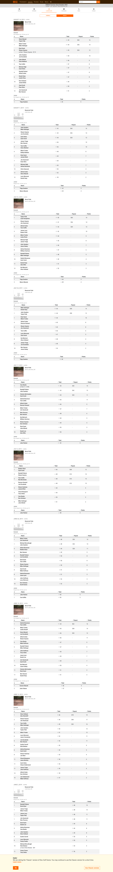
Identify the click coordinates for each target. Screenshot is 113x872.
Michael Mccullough (25, 543)
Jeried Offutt (22, 82)
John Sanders (23, 55)
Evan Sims (22, 87)
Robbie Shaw (22, 468)
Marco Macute (24, 191)
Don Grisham (22, 81)
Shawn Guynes (23, 50)
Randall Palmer (23, 71)
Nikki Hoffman (24, 571)
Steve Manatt (22, 39)
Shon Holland (24, 269)
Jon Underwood (24, 777)
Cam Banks (23, 385)
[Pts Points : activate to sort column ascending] (94, 36)
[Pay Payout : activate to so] (83, 36)
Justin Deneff (24, 629)
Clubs (41, 2)
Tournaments (23, 2)
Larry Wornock (25, 176)
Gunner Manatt (24, 685)
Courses (36, 2)
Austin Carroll (24, 744)
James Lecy (23, 230)
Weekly (65, 15)
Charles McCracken (25, 394)
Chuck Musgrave (23, 491)
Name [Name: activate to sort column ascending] (21, 36)
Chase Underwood (25, 765)
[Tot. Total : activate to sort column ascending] (71, 36)
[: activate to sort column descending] (16, 36)
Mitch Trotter (22, 44)
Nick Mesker (23, 746)
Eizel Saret (22, 48)
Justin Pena (22, 78)
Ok (15, 868)
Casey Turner (24, 850)
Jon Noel (22, 755)
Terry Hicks (21, 493)
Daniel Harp (22, 76)
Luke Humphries (25, 218)
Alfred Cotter (22, 73)
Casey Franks (24, 841)
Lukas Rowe (23, 237)
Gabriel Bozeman (25, 258)
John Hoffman (24, 578)
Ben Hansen (22, 92)
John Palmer (23, 443)
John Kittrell (22, 59)
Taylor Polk (22, 41)
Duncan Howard (25, 323)
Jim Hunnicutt (23, 90)
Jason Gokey (24, 246)
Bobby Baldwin (25, 152)
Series (46, 2)
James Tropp (24, 141)
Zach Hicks (22, 69)
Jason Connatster (25, 737)
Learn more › (17, 862)
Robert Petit (23, 232)
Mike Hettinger (23, 45)
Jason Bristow (24, 760)
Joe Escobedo (23, 57)
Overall (48, 15)
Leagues (30, 2)
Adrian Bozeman (25, 166)
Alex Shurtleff (24, 716)
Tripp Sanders (24, 102)
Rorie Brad (23, 806)
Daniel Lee (23, 431)
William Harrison (25, 251)
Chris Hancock (25, 169)
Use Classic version (92, 868)
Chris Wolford (23, 61)
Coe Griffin (23, 597)
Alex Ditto (23, 265)
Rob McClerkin (22, 480)
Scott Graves (23, 584)
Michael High (22, 67)
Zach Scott (22, 85)
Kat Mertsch (23, 267)
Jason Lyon (23, 575)
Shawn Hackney (22, 487)
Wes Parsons (24, 412)
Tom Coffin (22, 64)
